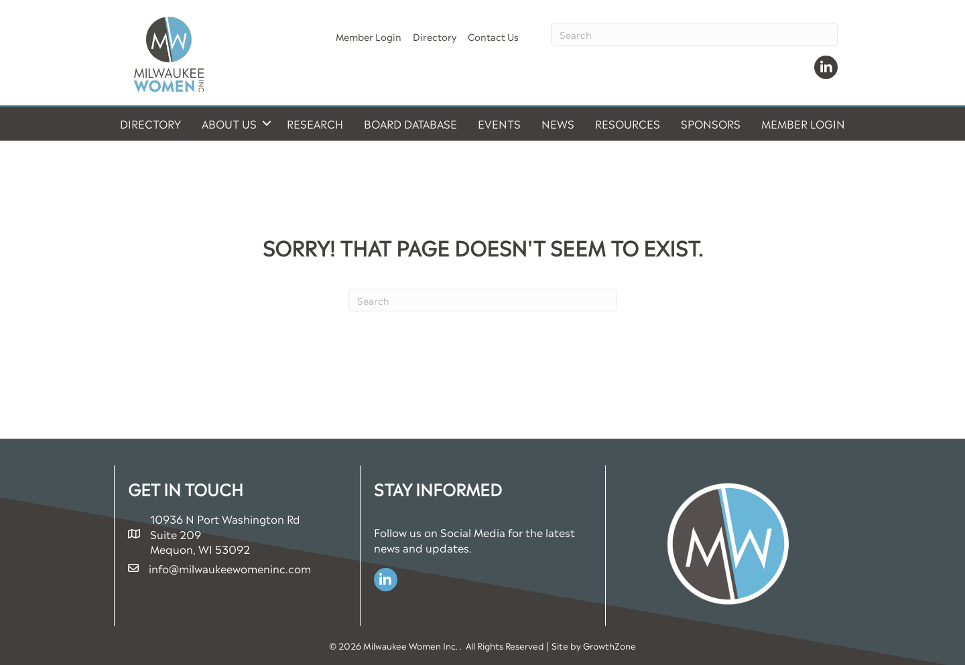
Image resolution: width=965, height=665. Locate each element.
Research (315, 123)
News (557, 123)
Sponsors (711, 123)
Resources (627, 123)
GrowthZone (609, 645)
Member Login (368, 36)
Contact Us (493, 36)
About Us (229, 123)
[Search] (694, 34)
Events (499, 123)
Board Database (410, 123)
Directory (434, 36)
